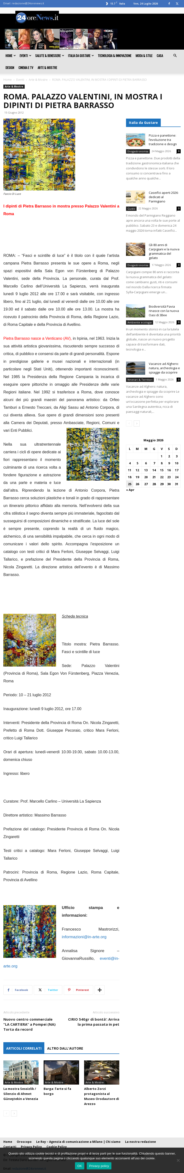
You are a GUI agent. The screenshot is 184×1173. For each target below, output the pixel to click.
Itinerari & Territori (139, 379)
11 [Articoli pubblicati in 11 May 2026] (129, 470)
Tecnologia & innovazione (114, 55)
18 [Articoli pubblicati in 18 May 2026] (129, 477)
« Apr (130, 490)
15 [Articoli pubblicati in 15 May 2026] (161, 470)
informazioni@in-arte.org (84, 937)
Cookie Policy (56, 1147)
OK (79, 1166)
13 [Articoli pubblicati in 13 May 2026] (146, 470)
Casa (160, 55)
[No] (178, 1160)
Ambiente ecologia (139, 322)
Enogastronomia (137, 151)
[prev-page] (6, 1113)
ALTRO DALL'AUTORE (65, 1048)
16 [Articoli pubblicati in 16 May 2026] (169, 470)
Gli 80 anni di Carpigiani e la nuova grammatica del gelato (164, 251)
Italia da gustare (81, 55)
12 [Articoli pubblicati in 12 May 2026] (137, 470)
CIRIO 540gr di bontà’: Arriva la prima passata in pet (93, 1022)
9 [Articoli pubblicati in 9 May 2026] (169, 463)
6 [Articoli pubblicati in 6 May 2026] (146, 463)
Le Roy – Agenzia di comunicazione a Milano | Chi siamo (78, 1142)
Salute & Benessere (49, 55)
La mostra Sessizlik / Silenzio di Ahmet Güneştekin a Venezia (20, 1094)
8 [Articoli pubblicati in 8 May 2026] (161, 463)
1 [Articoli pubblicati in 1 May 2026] (161, 456)
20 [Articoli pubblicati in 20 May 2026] (146, 477)
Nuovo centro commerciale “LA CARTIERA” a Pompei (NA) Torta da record (29, 1024)
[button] (175, 55)
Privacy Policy (31, 1147)
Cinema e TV (25, 67)
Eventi (25, 55)
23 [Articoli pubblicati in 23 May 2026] (169, 477)
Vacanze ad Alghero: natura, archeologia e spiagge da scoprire (164, 368)
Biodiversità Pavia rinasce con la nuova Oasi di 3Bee (164, 310)
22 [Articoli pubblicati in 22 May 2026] (161, 477)
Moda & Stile (144, 55)
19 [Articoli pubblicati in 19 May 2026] (137, 477)
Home (11, 55)
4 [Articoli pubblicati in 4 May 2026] (130, 463)
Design (10, 67)
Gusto (131, 208)
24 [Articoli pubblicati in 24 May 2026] (176, 477)
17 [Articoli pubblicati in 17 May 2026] (176, 470)
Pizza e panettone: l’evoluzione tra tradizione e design (163, 139)
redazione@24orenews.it (28, 3)
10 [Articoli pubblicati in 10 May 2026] (176, 463)
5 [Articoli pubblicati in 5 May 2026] (137, 463)
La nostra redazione (140, 1142)
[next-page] (14, 1113)
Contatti (9, 1147)
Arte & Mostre (47, 67)
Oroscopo (24, 1142)
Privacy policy (99, 1166)
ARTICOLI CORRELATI (23, 1048)
